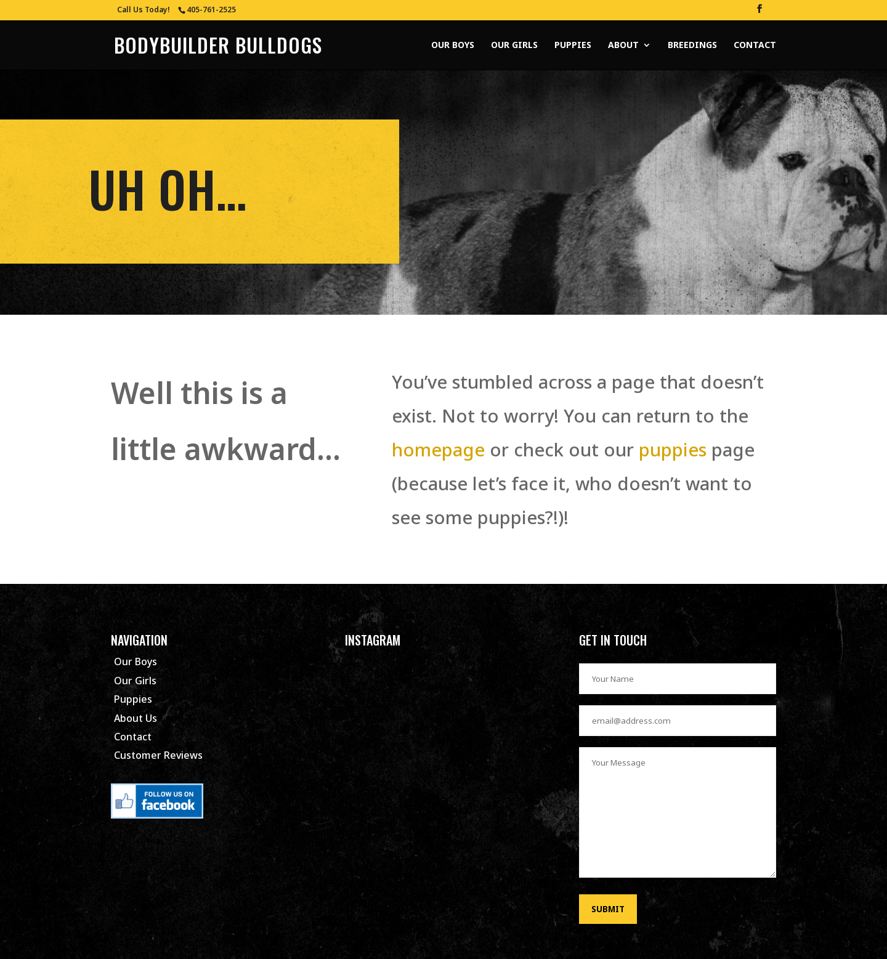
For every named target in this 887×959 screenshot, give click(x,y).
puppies (670, 449)
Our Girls (514, 46)
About (623, 46)
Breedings (692, 46)
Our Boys (452, 46)
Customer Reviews (158, 755)
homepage (438, 449)
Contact (755, 46)
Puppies (572, 46)
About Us (135, 718)
